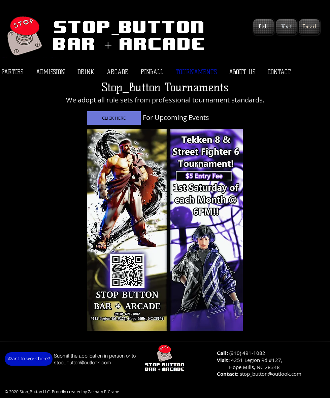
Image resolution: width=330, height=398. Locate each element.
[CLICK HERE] (114, 118)
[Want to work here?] (29, 359)
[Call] (263, 27)
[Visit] (286, 27)
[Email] (309, 27)
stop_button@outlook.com (82, 362)
